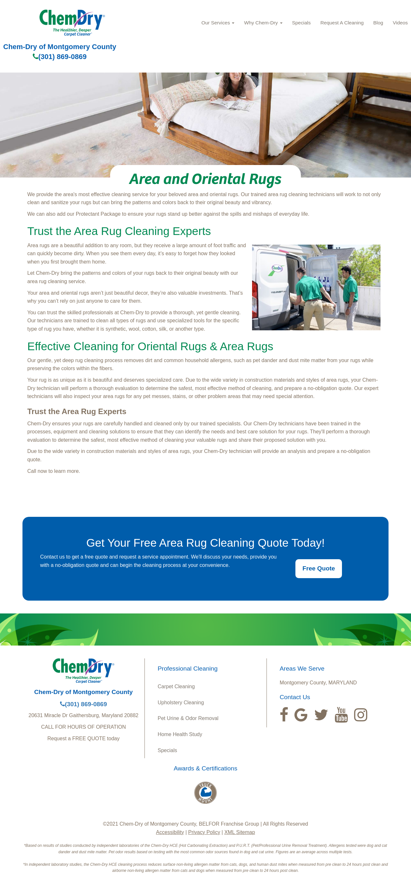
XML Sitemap (239, 832)
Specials (301, 22)
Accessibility (170, 832)
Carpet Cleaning (176, 686)
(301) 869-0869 (59, 57)
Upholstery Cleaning (181, 702)
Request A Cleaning (342, 22)
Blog (378, 22)
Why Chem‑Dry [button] (263, 22)
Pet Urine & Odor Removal (188, 718)
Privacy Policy (204, 832)
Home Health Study (180, 734)
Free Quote (318, 568)
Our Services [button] (217, 22)
